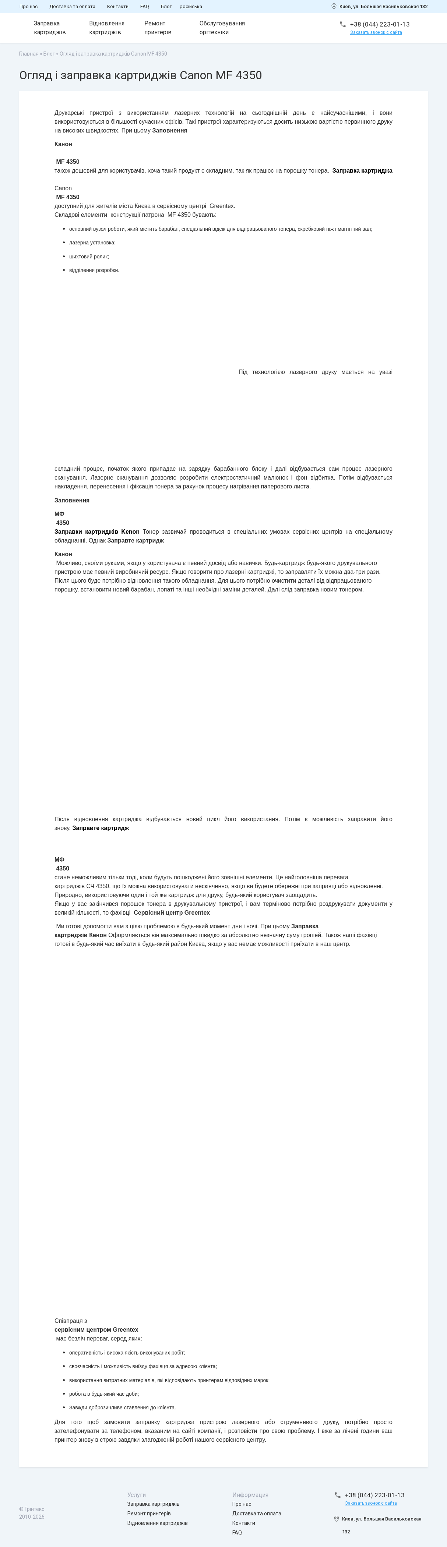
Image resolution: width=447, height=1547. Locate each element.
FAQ (144, 6)
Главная (29, 54)
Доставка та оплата (72, 6)
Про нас (29, 6)
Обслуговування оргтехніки (222, 28)
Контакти (118, 6)
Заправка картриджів (50, 28)
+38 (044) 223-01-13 (380, 24)
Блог (166, 6)
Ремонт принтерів (158, 28)
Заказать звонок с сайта (376, 32)
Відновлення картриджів (106, 28)
